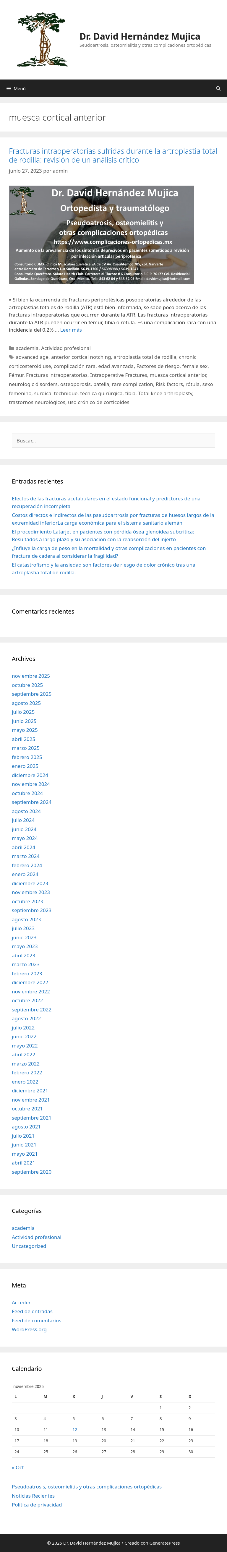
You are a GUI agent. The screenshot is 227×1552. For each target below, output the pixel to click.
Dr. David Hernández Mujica (140, 36)
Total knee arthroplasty (165, 393)
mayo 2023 (25, 946)
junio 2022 (24, 1036)
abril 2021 (23, 1162)
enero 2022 (25, 1081)
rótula (193, 384)
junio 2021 (24, 1144)
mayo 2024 (25, 838)
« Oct (18, 1467)
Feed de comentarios (36, 1320)
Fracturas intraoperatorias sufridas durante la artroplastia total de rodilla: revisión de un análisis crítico (113, 155)
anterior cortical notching (81, 356)
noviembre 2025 (31, 675)
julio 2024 (23, 820)
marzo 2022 (26, 1063)
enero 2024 (25, 874)
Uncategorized (29, 1246)
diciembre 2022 (30, 982)
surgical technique (56, 393)
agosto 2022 (26, 1018)
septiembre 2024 (31, 802)
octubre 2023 (27, 901)
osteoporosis (75, 384)
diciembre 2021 (30, 1090)
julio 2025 (23, 711)
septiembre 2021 (31, 1117)
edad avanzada (116, 366)
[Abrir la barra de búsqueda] (218, 88)
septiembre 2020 (31, 1171)
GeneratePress (164, 1543)
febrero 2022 (27, 1072)
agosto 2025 (26, 703)
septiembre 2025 (31, 693)
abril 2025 (23, 739)
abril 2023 (23, 955)
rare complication (132, 384)
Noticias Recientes (33, 1495)
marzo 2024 (26, 856)
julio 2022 (23, 1027)
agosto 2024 (26, 811)
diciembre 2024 (30, 775)
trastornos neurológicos (37, 402)
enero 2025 (25, 766)
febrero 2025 (27, 757)
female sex (195, 366)
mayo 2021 (25, 1153)
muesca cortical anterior (178, 375)
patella (101, 384)
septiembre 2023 (31, 910)
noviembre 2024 (31, 784)
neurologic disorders (33, 384)
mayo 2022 (25, 1045)
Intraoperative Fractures (118, 375)
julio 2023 (23, 928)
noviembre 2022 (31, 991)
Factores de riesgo (157, 366)
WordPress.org (29, 1329)
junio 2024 (24, 829)
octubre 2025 (27, 685)
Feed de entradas (32, 1311)
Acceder (21, 1302)
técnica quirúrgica (101, 393)
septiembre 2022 (31, 1009)
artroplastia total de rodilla (145, 356)
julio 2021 (23, 1135)
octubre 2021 (27, 1108)
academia (27, 348)
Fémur (16, 375)
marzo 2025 (26, 748)
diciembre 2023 (30, 883)
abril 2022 (23, 1054)
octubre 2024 (27, 793)
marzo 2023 (26, 964)
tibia (130, 393)
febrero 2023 (27, 973)
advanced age (32, 356)
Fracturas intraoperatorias (56, 375)
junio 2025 (24, 721)
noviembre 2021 (31, 1099)
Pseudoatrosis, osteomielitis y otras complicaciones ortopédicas (87, 1486)
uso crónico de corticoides (98, 402)
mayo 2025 (25, 729)
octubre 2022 (27, 1000)
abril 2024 (23, 847)
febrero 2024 (27, 865)
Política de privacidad (37, 1504)
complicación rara (74, 366)
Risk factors (169, 384)
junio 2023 (24, 937)
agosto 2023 (26, 919)
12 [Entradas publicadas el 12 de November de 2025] (74, 1429)
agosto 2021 (26, 1126)
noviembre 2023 (31, 892)
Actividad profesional (66, 348)
